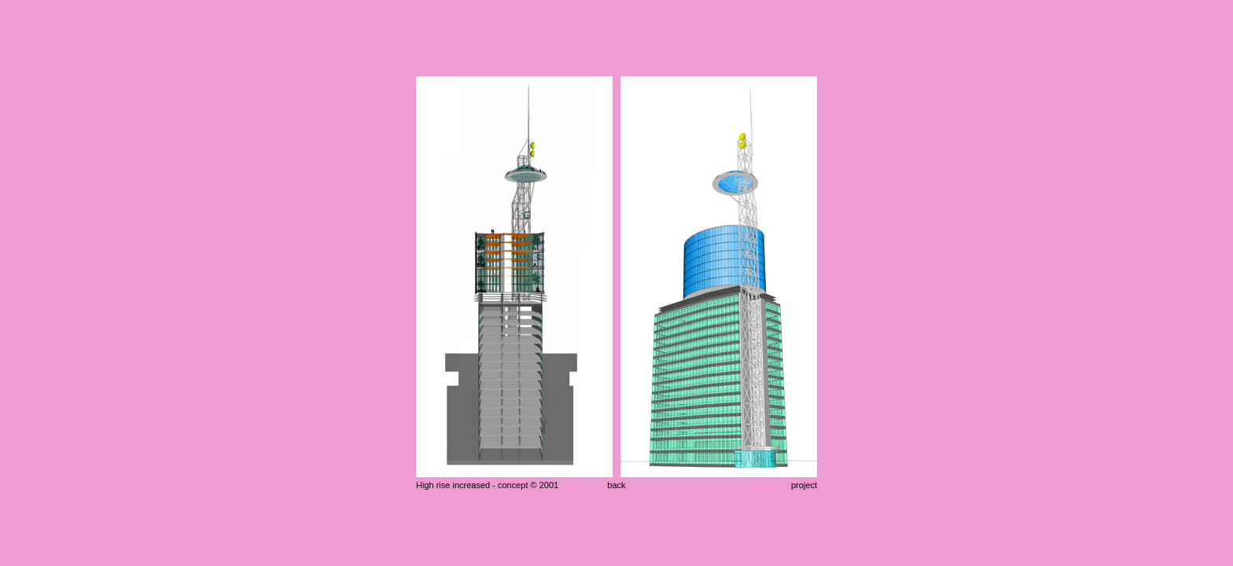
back (616, 485)
